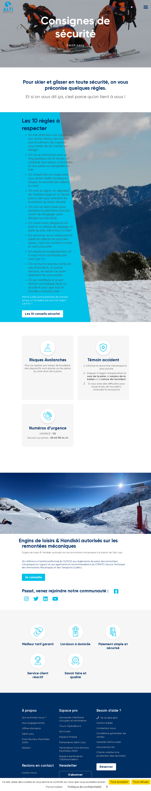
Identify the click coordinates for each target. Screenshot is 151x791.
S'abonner (75, 774)
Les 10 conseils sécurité (42, 314)
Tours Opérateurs (70, 726)
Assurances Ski (105, 747)
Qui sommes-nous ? (34, 717)
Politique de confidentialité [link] (84, 786)
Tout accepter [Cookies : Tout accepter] (119, 781)
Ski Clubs (64, 731)
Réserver (106, 767)
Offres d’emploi (31, 728)
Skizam (26, 747)
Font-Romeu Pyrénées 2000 (36, 741)
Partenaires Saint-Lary (72, 742)
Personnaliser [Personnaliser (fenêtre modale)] (54, 786)
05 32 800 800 (109, 717)
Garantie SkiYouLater (108, 741)
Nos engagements (33, 722)
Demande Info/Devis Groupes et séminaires (73, 719)
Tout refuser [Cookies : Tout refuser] (141, 781)
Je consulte (33, 577)
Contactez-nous (106, 728)
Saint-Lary (75, 45)
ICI (43, 259)
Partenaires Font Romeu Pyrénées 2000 (74, 749)
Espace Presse (68, 736)
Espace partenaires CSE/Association (71, 758)
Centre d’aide (104, 722)
